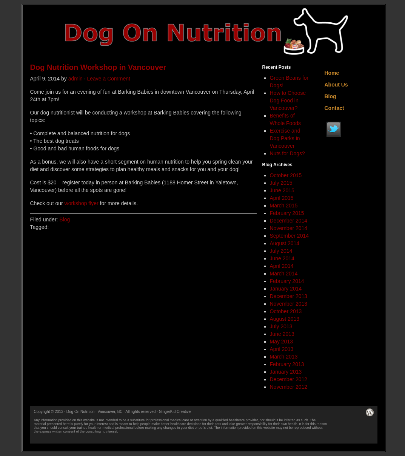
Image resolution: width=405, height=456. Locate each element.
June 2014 (282, 258)
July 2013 (281, 326)
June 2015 (282, 190)
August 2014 (285, 243)
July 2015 (281, 183)
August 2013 (285, 319)
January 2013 (286, 372)
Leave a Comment (108, 79)
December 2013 (289, 296)
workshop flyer (82, 203)
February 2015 (287, 213)
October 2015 (286, 175)
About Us (336, 85)
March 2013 (284, 357)
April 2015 (282, 198)
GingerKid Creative (175, 412)
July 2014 (281, 251)
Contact (334, 108)
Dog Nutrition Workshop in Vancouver (98, 67)
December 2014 (289, 221)
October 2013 (286, 311)
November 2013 (289, 304)
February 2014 (287, 281)
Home (332, 73)
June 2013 (282, 334)
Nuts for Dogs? (287, 153)
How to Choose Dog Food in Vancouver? (288, 100)
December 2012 (289, 379)
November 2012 (289, 387)
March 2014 (284, 274)
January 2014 (286, 289)
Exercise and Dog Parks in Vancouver (285, 138)
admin (75, 79)
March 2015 (284, 205)
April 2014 (282, 266)
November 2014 (289, 228)
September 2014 (289, 236)
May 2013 (281, 342)
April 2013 (282, 349)
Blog (64, 219)
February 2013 (287, 364)
